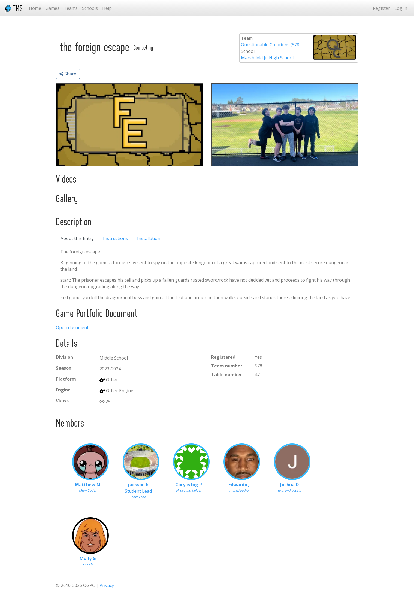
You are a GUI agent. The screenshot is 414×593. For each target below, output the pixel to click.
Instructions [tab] (115, 238)
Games (52, 8)
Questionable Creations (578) (271, 45)
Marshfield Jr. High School (267, 58)
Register (381, 8)
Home (35, 8)
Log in (400, 8)
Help (107, 8)
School (248, 51)
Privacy (106, 585)
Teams (71, 8)
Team (247, 38)
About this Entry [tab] (77, 238)
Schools (90, 8)
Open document (72, 327)
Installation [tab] (148, 238)
